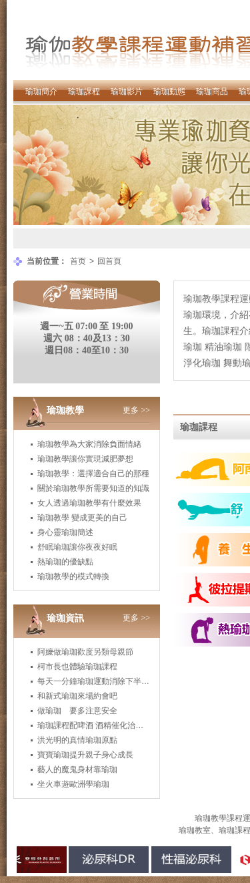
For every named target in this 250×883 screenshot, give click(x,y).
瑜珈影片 (127, 91)
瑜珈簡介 (41, 91)
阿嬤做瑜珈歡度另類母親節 (85, 652)
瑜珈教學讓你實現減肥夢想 (85, 459)
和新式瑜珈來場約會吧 (77, 696)
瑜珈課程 (84, 91)
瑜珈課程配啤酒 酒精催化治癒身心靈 (102, 725)
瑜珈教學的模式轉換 (73, 576)
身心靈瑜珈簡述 (65, 532)
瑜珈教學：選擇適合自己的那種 (93, 473)
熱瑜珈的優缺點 (65, 561)
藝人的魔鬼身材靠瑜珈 (77, 769)
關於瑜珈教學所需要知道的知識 (93, 488)
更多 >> (136, 410)
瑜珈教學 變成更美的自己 (82, 517)
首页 (78, 261)
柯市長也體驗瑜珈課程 (77, 666)
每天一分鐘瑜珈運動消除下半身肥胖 (101, 681)
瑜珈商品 (212, 91)
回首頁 (109, 261)
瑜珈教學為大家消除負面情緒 (89, 444)
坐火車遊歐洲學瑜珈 (73, 784)
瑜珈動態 (169, 91)
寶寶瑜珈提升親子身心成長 (85, 754)
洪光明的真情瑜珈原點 (77, 740)
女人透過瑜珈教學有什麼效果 (89, 503)
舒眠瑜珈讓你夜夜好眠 (77, 547)
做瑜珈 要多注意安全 (77, 710)
